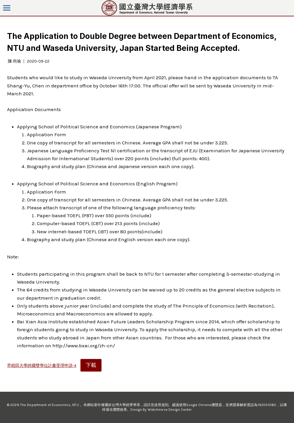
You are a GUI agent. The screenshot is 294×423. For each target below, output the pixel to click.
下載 (91, 365)
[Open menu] (7, 8)
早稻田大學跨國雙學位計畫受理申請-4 (41, 365)
